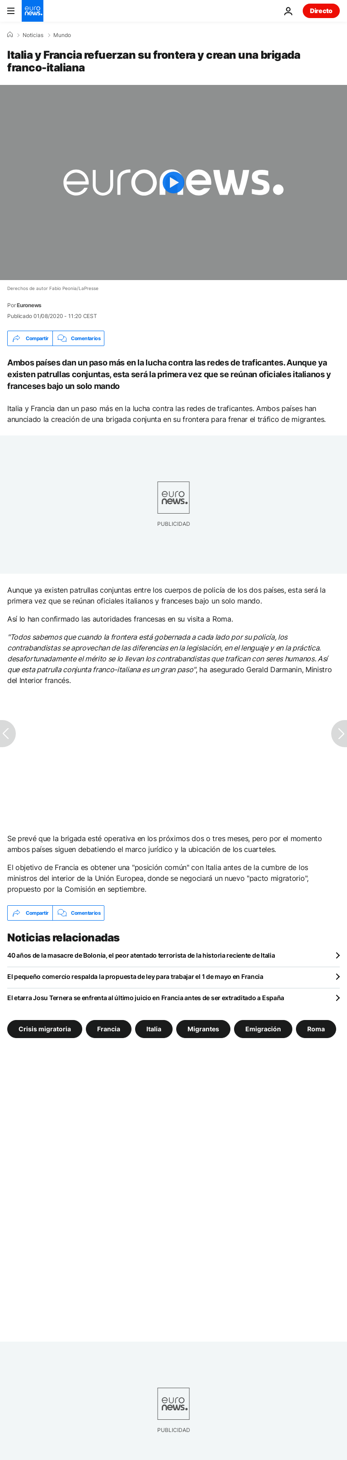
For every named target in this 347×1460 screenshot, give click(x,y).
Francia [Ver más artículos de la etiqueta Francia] (108, 1029)
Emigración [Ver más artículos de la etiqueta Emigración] (263, 1029)
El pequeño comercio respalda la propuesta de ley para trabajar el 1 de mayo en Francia (135, 976)
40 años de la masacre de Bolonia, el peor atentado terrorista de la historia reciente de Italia (141, 955)
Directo (321, 10)
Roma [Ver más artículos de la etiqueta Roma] (316, 1029)
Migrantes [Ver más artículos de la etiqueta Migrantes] (203, 1029)
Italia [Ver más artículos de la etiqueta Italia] (153, 1029)
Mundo (62, 35)
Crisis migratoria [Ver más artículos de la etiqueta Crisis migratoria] (45, 1029)
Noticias (33, 35)
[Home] (10, 35)
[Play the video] (173, 182)
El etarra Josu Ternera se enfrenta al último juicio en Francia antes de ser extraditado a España (145, 997)
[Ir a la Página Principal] (32, 11)
